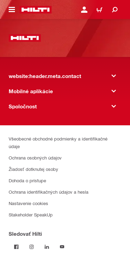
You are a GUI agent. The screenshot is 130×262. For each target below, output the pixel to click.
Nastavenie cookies (28, 203)
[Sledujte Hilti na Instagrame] (31, 246)
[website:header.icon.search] (114, 9)
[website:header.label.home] (35, 9)
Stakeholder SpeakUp (31, 214)
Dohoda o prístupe (27, 180)
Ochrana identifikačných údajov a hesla (48, 191)
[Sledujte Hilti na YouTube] (62, 246)
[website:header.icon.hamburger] (11, 9)
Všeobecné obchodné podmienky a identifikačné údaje (58, 142)
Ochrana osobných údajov (35, 157)
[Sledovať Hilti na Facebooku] (16, 246)
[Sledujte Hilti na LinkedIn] (46, 246)
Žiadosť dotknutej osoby (33, 169)
